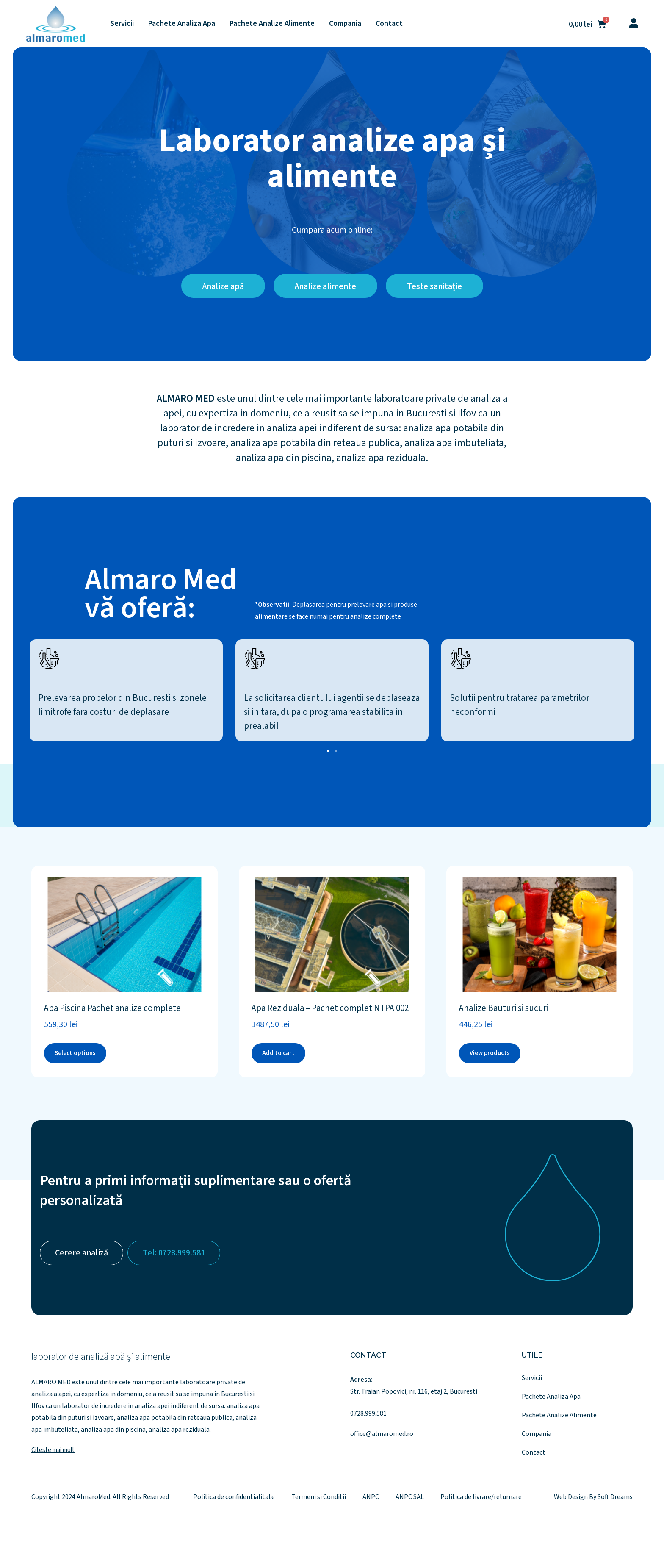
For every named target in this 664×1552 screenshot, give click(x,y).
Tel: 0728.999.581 (174, 1253)
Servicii (122, 23)
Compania (345, 23)
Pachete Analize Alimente (272, 23)
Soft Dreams (615, 1497)
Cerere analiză (81, 1253)
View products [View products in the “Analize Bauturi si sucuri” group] (490, 1053)
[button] (328, 751)
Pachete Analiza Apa (181, 23)
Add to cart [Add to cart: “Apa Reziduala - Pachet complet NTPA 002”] (278, 1053)
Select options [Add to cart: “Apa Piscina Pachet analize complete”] (75, 1053)
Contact (389, 23)
